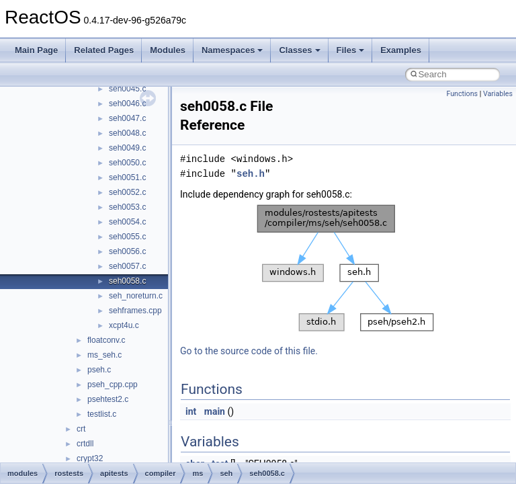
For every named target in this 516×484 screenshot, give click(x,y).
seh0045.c (127, 88)
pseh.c (99, 369)
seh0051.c (127, 177)
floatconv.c (106, 340)
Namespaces (232, 50)
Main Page (36, 50)
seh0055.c (127, 236)
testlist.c (101, 414)
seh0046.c (127, 103)
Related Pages (104, 50)
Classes (299, 50)
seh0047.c (127, 118)
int (190, 411)
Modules (167, 50)
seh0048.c (127, 133)
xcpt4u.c (124, 325)
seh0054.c (127, 222)
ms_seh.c (104, 355)
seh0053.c (127, 207)
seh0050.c (127, 162)
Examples (400, 50)
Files (351, 50)
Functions (462, 93)
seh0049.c (127, 148)
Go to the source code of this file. (249, 351)
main (214, 411)
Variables (498, 93)
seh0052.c (127, 192)
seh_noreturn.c (136, 295)
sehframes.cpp (135, 310)
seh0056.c (127, 251)
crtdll (85, 443)
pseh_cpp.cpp (112, 384)
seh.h (250, 173)
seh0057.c (127, 266)
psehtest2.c (107, 399)
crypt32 (90, 458)
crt (81, 429)
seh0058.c (127, 281)
